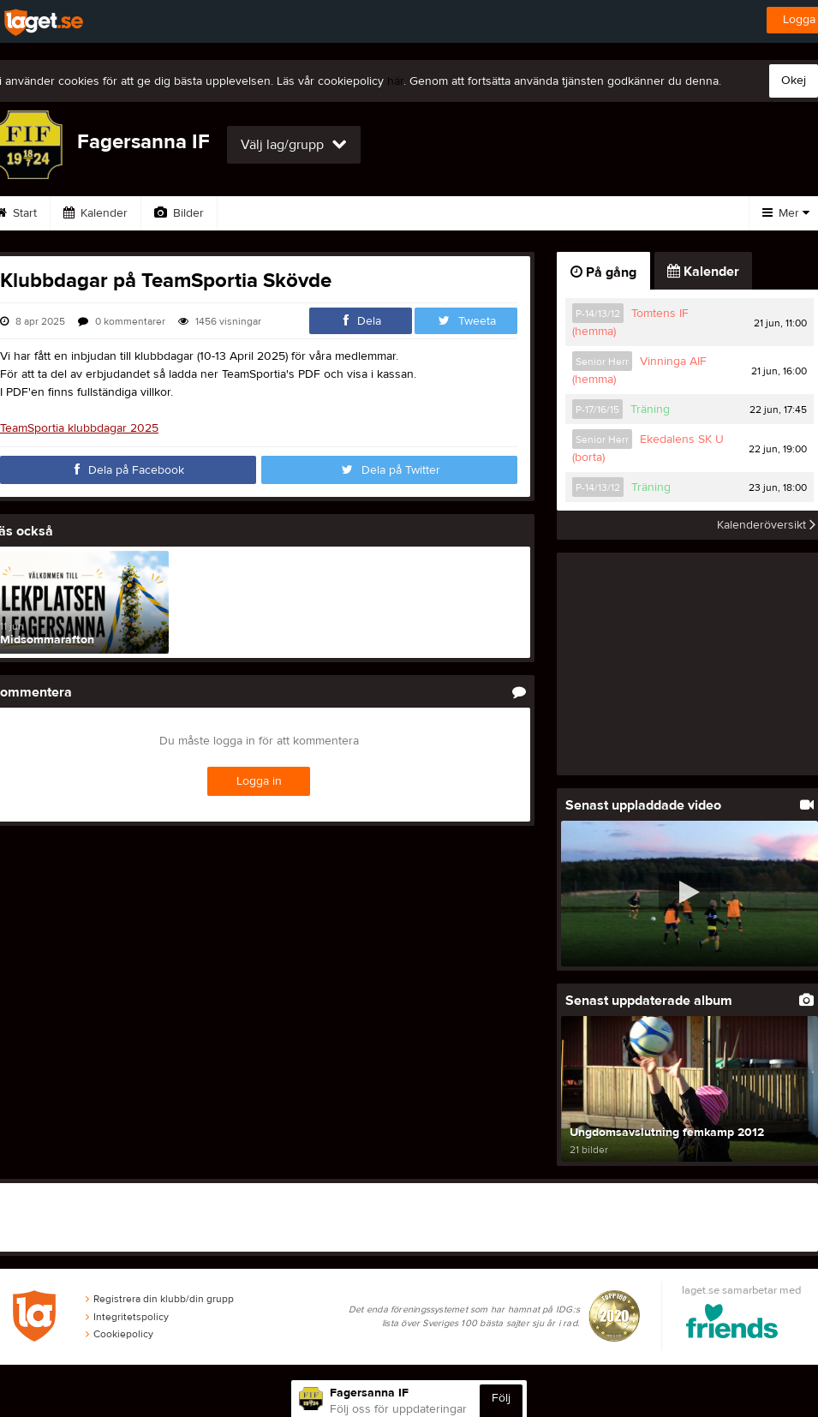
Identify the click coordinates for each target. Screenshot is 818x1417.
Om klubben (534, 213)
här (395, 81)
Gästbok (336, 213)
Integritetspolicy (127, 1317)
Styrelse (630, 213)
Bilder (179, 213)
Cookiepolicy (119, 1335)
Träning (650, 409)
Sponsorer (431, 213)
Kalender (95, 213)
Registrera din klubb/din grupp (160, 1299)
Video (254, 213)
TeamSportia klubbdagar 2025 (79, 428)
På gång (603, 272)
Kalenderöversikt (766, 525)
